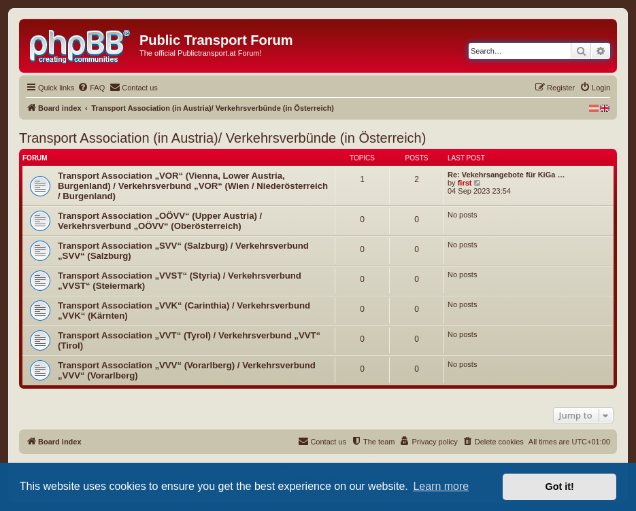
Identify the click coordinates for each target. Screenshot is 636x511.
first (465, 183)
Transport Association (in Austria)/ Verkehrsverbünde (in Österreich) (222, 137)
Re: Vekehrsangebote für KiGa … (506, 175)
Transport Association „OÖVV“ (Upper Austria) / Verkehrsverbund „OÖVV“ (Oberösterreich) (160, 221)
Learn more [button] (441, 486)
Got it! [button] (560, 486)
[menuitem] (91, 88)
